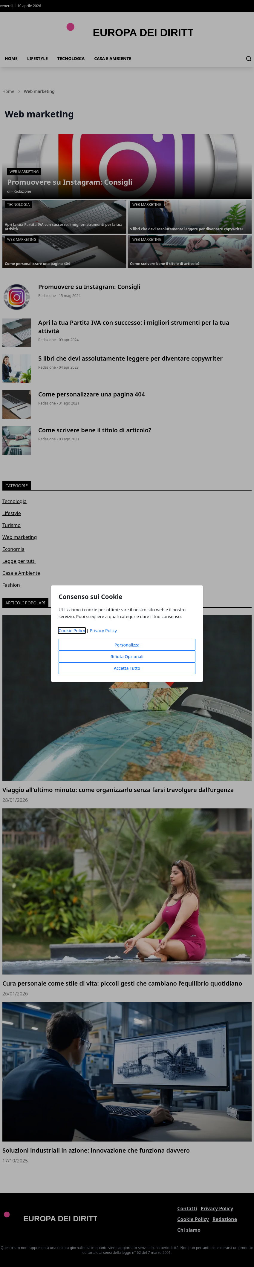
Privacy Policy (103, 630)
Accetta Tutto (127, 668)
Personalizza (127, 645)
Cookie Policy (72, 630)
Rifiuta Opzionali (127, 656)
